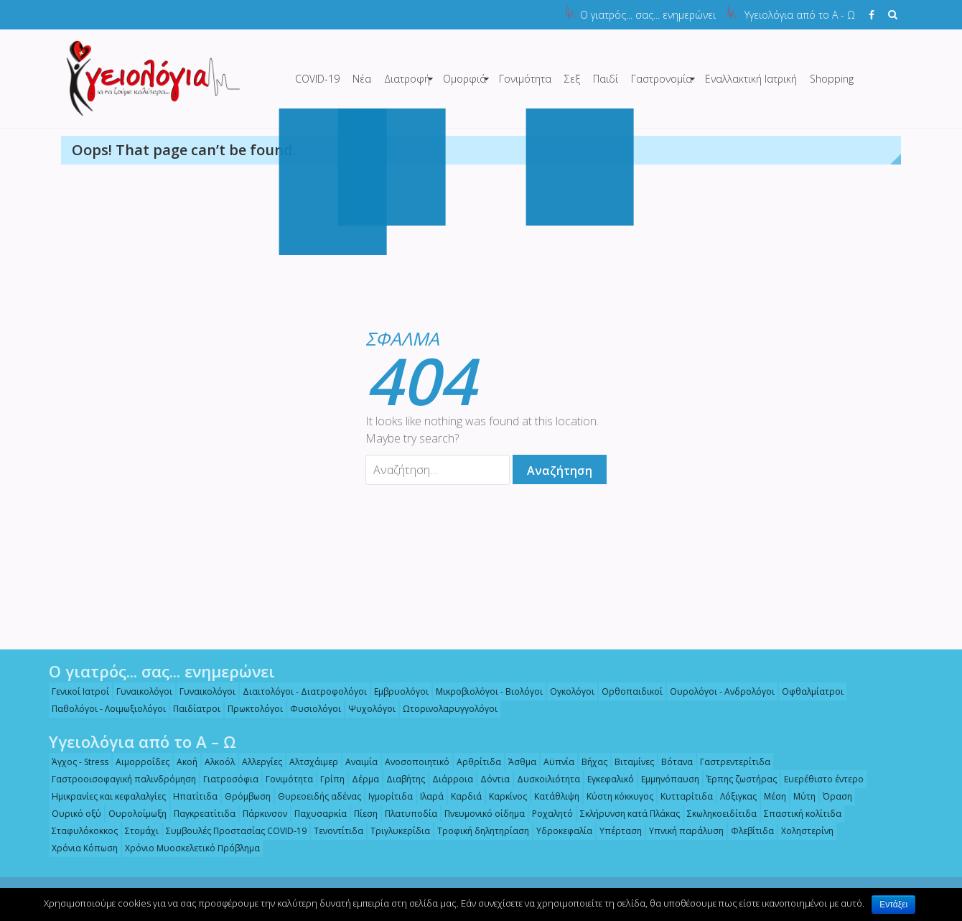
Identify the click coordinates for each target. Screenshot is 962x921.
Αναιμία (358, 762)
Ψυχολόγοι (368, 709)
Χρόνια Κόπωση (81, 848)
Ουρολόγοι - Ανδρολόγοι (718, 691)
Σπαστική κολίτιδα (799, 813)
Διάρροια (449, 779)
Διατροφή (407, 78)
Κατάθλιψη (553, 796)
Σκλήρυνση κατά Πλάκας (626, 813)
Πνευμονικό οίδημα (481, 813)
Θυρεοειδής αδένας (316, 796)
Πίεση (362, 813)
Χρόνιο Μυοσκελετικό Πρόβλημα (188, 848)
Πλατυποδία (407, 813)
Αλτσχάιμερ (310, 762)
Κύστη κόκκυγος (616, 796)
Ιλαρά (428, 796)
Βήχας (591, 762)
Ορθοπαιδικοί (628, 691)
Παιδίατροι (193, 709)
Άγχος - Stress (76, 762)
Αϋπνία (555, 762)
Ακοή (183, 762)
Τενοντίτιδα (335, 831)
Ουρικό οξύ (73, 813)
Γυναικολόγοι (141, 691)
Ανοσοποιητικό (413, 762)
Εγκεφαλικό (607, 779)
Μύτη (801, 796)
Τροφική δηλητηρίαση (480, 831)
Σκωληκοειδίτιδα (718, 813)
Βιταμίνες (630, 762)
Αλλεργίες (258, 762)
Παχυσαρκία (317, 813)
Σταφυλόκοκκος (81, 831)
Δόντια (491, 779)
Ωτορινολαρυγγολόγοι (446, 709)
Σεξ (572, 78)
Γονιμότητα (525, 78)
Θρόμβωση (244, 796)
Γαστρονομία (661, 78)
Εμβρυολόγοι (397, 691)
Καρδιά (462, 796)
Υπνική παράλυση (682, 831)
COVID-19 (317, 78)
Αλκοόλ (216, 762)
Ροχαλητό (548, 813)
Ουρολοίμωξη (134, 813)
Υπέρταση (617, 831)
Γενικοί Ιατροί (77, 691)
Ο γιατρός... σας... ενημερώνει (648, 15)
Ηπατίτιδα (191, 796)
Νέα (361, 78)
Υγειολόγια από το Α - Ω (799, 15)
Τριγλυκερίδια (396, 831)
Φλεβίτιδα (748, 831)
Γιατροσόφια (227, 779)
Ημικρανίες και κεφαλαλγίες (105, 796)
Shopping (832, 78)
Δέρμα (361, 779)
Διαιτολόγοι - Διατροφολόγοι (301, 691)
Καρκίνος (504, 796)
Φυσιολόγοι (311, 709)
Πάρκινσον (261, 813)
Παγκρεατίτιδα (201, 813)
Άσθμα (519, 762)
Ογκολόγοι (568, 691)
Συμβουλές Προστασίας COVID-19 (232, 831)
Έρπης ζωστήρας (738, 779)
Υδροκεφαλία (561, 831)
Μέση (771, 796)
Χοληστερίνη (803, 831)
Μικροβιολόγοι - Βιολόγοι (485, 691)
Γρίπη (329, 779)
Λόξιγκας (734, 796)
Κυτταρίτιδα (683, 796)
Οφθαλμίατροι (809, 691)
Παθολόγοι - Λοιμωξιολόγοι (105, 709)
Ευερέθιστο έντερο (820, 779)
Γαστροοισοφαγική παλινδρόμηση (120, 779)
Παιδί (605, 78)
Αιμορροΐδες (139, 762)
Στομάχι (138, 831)
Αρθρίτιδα (475, 762)
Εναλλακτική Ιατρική (751, 78)
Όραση (834, 796)
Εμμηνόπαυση (667, 779)
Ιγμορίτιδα (387, 796)
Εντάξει (893, 904)
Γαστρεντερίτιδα (731, 762)
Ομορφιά (464, 78)
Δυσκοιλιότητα (544, 779)
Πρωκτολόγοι (251, 709)
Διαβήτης (402, 779)
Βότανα (673, 762)
